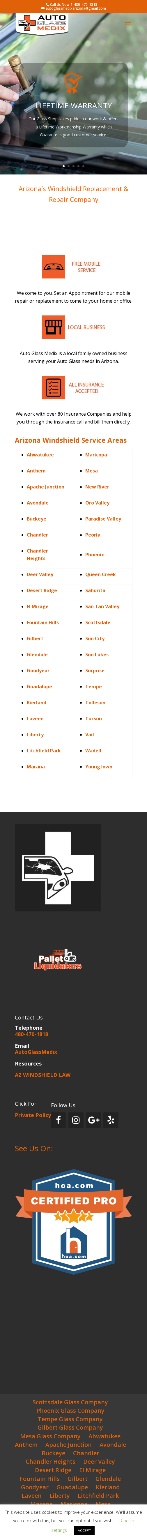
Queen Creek (100, 574)
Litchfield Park (44, 750)
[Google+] (93, 1120)
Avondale (38, 503)
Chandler (37, 535)
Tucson (93, 718)
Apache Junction (45, 487)
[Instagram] (76, 1120)
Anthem (26, 1445)
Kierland (108, 1487)
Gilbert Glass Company (70, 1427)
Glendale (37, 654)
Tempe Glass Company (70, 1419)
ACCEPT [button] (84, 1530)
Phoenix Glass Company (70, 1410)
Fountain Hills (40, 1479)
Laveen (32, 1496)
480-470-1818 (31, 1034)
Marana (41, 1504)
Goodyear (38, 670)
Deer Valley (99, 1461)
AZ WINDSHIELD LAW (42, 1074)
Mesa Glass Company (50, 1436)
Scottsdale (97, 622)
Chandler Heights (50, 1461)
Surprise (95, 670)
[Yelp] (110, 1120)
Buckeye (36, 519)
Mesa (91, 471)
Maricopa (96, 454)
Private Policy (33, 1115)
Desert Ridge (53, 1470)
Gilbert (35, 638)
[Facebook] (58, 1120)
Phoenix (94, 554)
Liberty (59, 1496)
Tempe (93, 686)
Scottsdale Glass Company (70, 1402)
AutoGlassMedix (36, 1051)
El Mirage (92, 1470)
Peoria (92, 535)
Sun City (95, 638)
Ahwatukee (40, 454)
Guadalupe (72, 1487)
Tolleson (95, 702)
